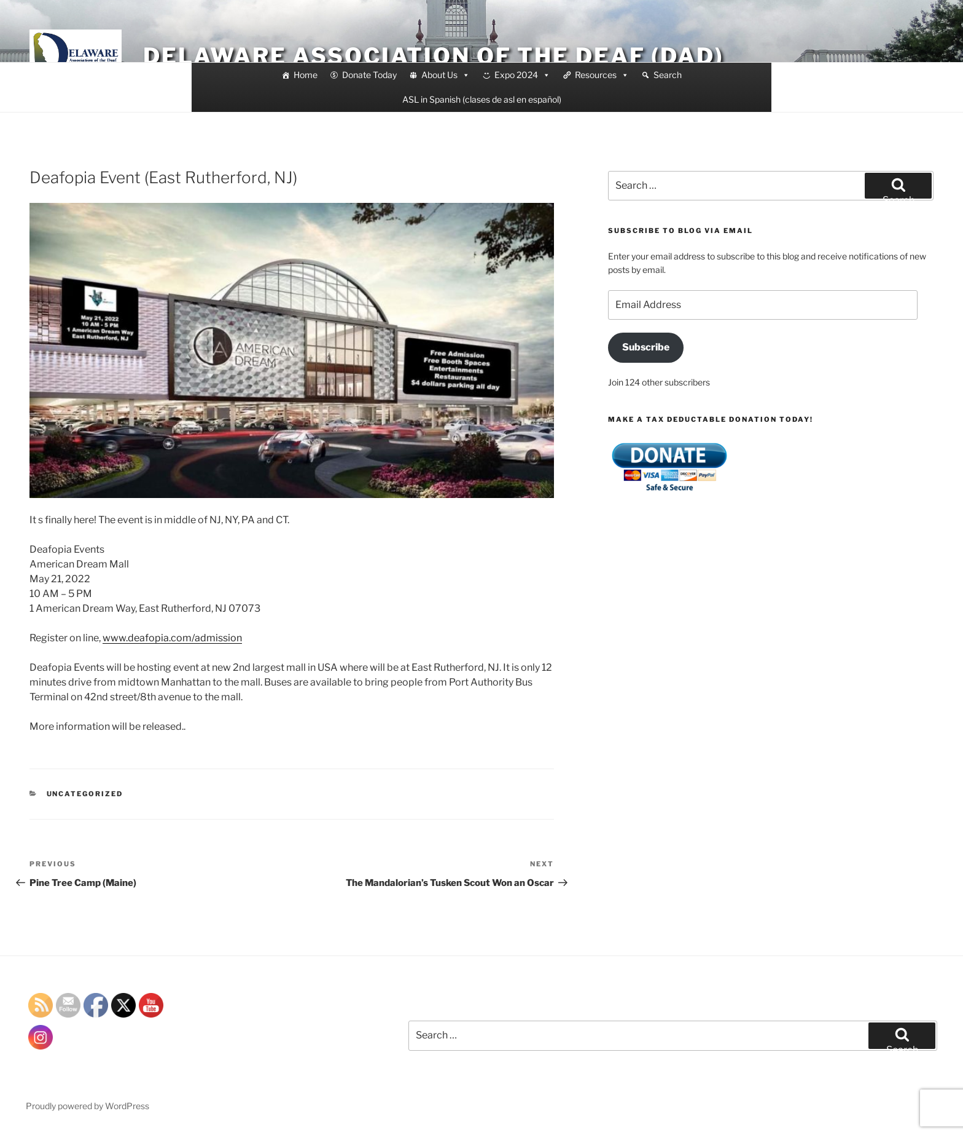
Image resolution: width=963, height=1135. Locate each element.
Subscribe (645, 347)
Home (306, 74)
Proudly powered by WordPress (87, 1106)
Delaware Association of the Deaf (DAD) (433, 55)
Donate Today (369, 74)
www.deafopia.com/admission (172, 638)
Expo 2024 (522, 75)
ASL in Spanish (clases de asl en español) (481, 99)
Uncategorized (85, 793)
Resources (602, 75)
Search (667, 74)
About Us (445, 75)
